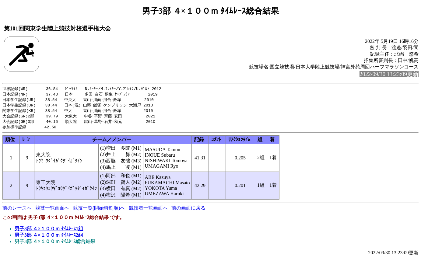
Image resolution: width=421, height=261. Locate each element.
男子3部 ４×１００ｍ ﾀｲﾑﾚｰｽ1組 (49, 231)
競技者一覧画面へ (148, 210)
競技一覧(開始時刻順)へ (99, 210)
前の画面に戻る (188, 210)
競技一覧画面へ (52, 210)
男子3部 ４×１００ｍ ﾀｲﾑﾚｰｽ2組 (49, 237)
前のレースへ (17, 210)
